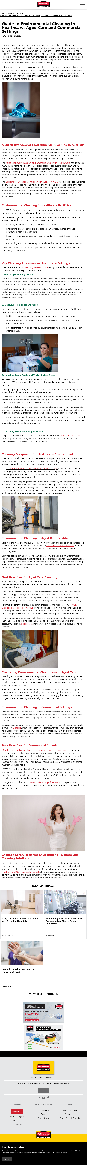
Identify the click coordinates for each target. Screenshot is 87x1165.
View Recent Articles (43, 994)
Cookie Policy (74, 1151)
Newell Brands (43, 1118)
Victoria (17, 727)
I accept (7, 1159)
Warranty (16, 1121)
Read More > (7, 936)
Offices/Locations (43, 1110)
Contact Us (16, 1112)
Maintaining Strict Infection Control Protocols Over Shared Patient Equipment (64, 921)
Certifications (17, 1124)
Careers (43, 1114)
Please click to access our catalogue (43, 1077)
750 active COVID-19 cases (60, 545)
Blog (10, 13)
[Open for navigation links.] (82, 4)
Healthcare (19, 13)
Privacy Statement (70, 1110)
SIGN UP (43, 1090)
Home (2, 13)
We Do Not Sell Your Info (70, 1118)
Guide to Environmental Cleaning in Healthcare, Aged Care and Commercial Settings (36, 16)
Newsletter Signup (17, 1117)
